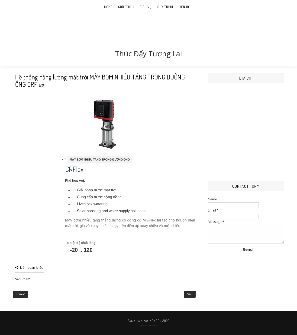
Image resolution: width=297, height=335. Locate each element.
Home (108, 7)
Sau (190, 294)
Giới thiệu (126, 7)
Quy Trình (165, 7)
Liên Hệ (184, 7)
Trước (20, 294)
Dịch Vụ (145, 7)
